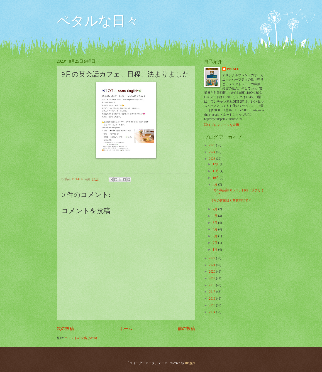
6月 (215, 216)
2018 (212, 285)
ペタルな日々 (98, 20)
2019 (212, 278)
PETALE (233, 69)
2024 (212, 152)
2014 (212, 312)
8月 (215, 184)
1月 (215, 249)
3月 (215, 236)
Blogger (190, 363)
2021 (212, 265)
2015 (212, 305)
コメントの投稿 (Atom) (81, 338)
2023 (212, 158)
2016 (212, 298)
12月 (216, 164)
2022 (212, 258)
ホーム (126, 328)
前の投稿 (186, 328)
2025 (212, 145)
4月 (215, 229)
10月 (216, 178)
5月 (215, 222)
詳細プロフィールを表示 (221, 125)
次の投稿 (65, 328)
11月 (216, 171)
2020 (212, 271)
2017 (212, 291)
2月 (215, 242)
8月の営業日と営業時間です (231, 200)
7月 (215, 209)
